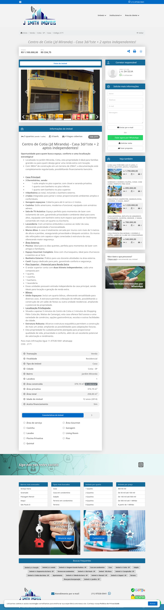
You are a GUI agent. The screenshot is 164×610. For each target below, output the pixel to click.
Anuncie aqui (64, 538)
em (72, 567)
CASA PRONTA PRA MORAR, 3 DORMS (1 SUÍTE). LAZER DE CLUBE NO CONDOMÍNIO (125, 234)
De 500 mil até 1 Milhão (127, 500)
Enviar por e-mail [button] (125, 127)
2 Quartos (90, 492)
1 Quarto (89, 488)
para (31, 568)
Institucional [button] (115, 15)
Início (23, 33)
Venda (32, 33)
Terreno (56, 504)
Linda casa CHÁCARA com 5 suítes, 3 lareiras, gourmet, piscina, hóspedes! (123, 166)
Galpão (56, 496)
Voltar (140, 33)
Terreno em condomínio (63, 500)
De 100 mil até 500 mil (127, 496)
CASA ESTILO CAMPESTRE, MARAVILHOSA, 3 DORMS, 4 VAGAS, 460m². (125, 200)
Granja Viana (26, 488)
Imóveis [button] (101, 15)
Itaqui (23, 500)
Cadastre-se (99, 538)
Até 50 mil (122, 488)
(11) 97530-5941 (137, 2)
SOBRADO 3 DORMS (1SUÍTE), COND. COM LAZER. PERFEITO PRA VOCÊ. (125, 183)
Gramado (24, 492)
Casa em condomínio (61, 492)
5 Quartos (90, 504)
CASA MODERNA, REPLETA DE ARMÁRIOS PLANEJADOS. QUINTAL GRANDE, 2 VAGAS (125, 217)
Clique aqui (112, 259)
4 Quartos (90, 500)
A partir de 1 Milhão (126, 504)
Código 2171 (58, 33)
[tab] (28, 63)
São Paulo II (25, 504)
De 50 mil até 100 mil (126, 492)
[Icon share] (20, 2)
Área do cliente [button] (131, 15)
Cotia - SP (41, 33)
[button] (27, 91)
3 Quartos (90, 496)
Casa (49, 33)
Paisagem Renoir (27, 496)
